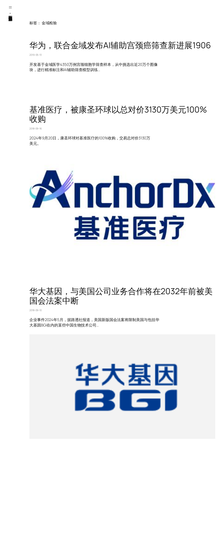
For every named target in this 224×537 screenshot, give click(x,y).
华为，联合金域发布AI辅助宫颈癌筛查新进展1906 (120, 45)
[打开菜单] (10, 7)
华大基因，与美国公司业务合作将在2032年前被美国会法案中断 (121, 295)
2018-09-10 (35, 310)
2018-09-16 (35, 128)
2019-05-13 (35, 54)
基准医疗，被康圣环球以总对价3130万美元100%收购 (118, 114)
